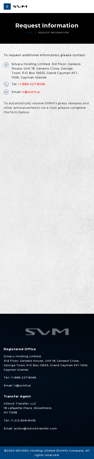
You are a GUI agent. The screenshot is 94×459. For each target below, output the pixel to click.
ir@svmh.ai (31, 91)
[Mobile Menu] (7, 6)
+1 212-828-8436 (23, 420)
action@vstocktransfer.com (35, 428)
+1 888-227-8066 (31, 83)
